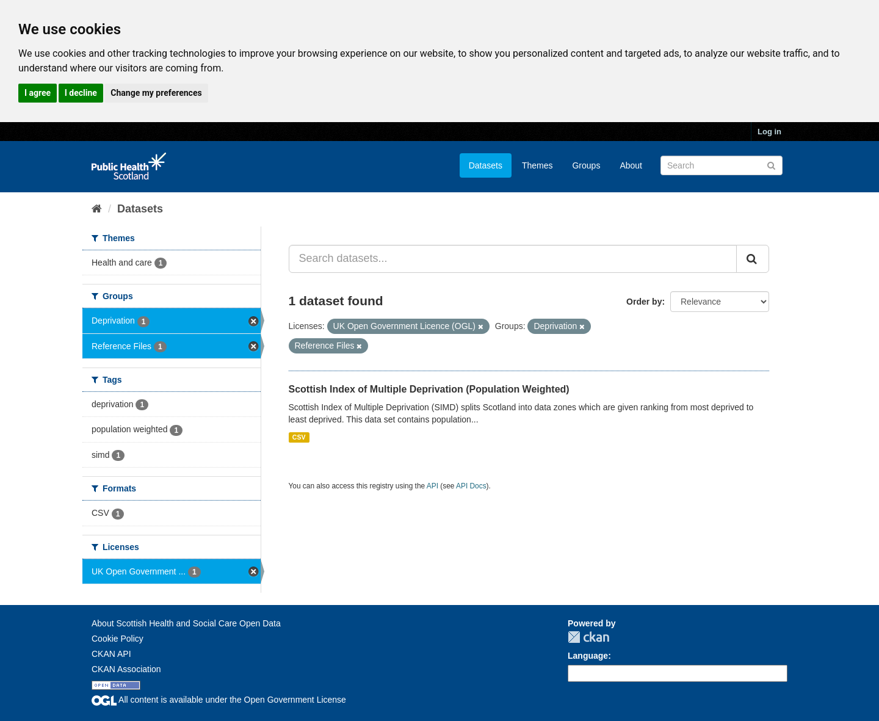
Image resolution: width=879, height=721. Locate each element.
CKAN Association (126, 669)
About (631, 165)
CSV (299, 437)
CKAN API (111, 654)
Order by (644, 301)
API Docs (471, 486)
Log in (769, 131)
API (432, 486)
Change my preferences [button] (155, 93)
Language (588, 656)
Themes (537, 165)
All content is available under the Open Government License (219, 700)
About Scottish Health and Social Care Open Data (186, 623)
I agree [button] (37, 93)
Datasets (485, 165)
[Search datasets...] (513, 259)
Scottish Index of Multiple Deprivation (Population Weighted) (429, 389)
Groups (586, 165)
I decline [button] (81, 93)
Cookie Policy (117, 638)
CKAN (588, 637)
